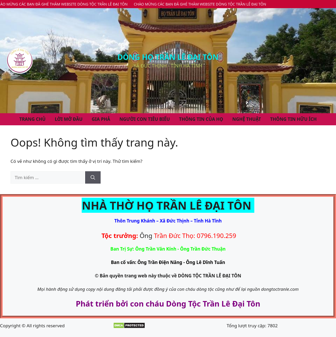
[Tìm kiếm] (93, 177)
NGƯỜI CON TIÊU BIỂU (145, 119)
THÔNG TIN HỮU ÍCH (293, 119)
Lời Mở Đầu (68, 119)
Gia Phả (101, 119)
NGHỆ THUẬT (246, 119)
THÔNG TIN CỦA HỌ (201, 119)
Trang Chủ (32, 119)
